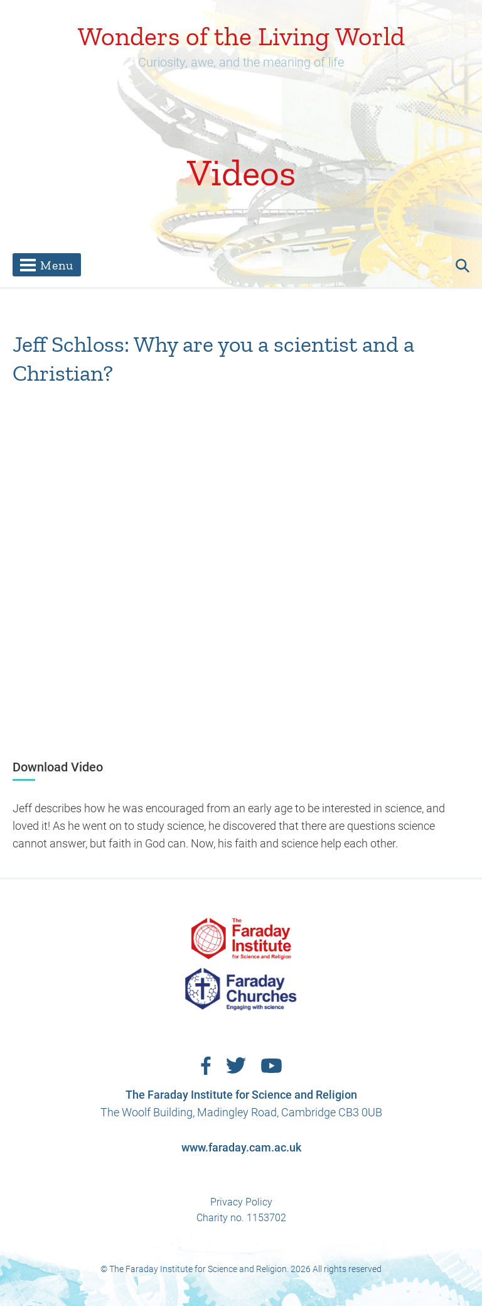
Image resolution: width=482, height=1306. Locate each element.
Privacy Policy (241, 1202)
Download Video (58, 767)
